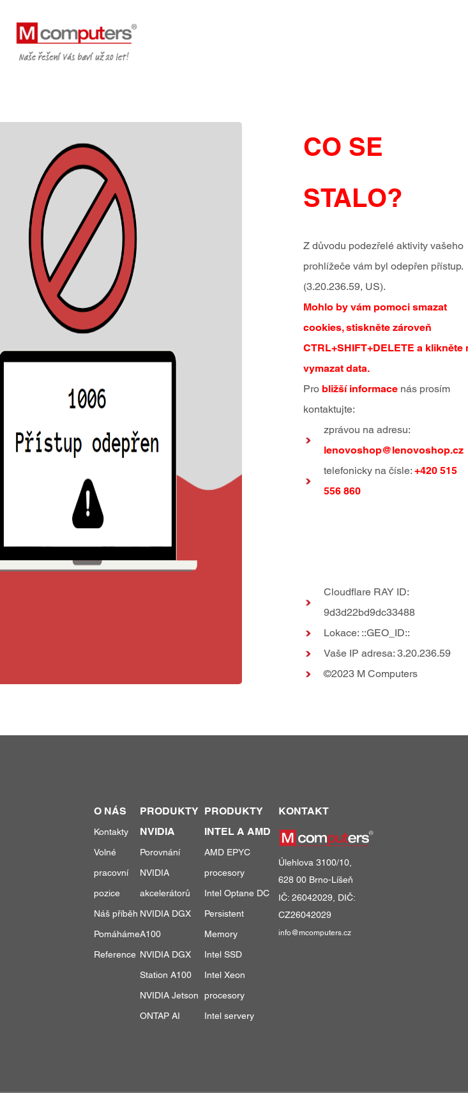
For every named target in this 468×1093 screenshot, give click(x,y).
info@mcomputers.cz (314, 932)
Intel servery (229, 1016)
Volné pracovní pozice (111, 872)
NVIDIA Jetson (169, 995)
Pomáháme (117, 934)
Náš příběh (116, 913)
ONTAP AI (160, 1016)
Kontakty (111, 832)
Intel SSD (223, 954)
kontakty (429, 31)
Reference (115, 954)
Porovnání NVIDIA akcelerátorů (165, 872)
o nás (376, 31)
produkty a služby (219, 31)
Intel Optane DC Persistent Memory (236, 913)
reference (317, 31)
